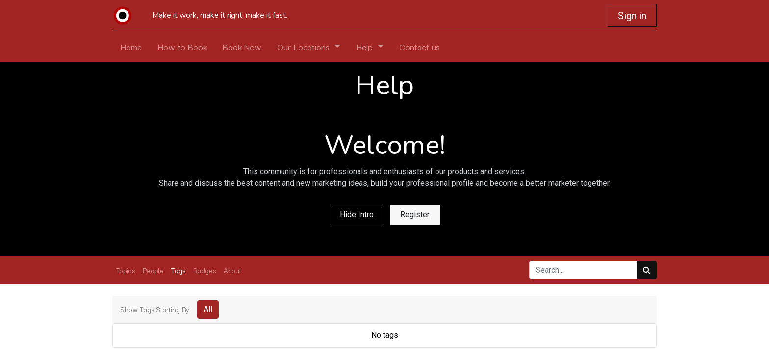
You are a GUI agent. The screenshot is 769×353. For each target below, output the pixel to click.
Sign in (632, 16)
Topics (125, 270)
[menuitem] (131, 46)
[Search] (647, 270)
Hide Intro (357, 214)
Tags (178, 270)
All (208, 309)
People (153, 270)
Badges (204, 270)
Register (415, 214)
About (232, 270)
